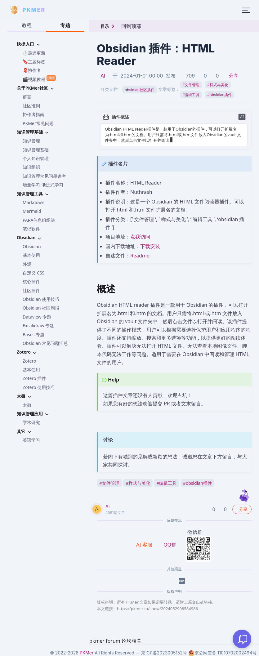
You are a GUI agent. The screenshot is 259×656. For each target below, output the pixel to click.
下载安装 (150, 246)
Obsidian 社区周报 (41, 308)
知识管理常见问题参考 (44, 176)
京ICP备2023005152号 (164, 652)
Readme (140, 255)
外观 (27, 264)
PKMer (86, 652)
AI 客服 (144, 544)
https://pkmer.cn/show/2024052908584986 (157, 608)
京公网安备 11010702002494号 (222, 653)
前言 (27, 97)
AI (102, 76)
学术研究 (31, 422)
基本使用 (31, 255)
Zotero (29, 361)
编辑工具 (191, 94)
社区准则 (31, 106)
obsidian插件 (219, 94)
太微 (27, 405)
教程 (27, 25)
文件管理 (191, 85)
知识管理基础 (36, 150)
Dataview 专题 (37, 317)
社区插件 (31, 290)
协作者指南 (33, 114)
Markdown (33, 202)
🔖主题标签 (34, 62)
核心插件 (31, 281)
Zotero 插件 (34, 378)
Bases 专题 (33, 334)
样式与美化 (217, 85)
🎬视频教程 (39, 78)
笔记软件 (31, 229)
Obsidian (32, 246)
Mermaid (32, 211)
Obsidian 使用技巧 (41, 299)
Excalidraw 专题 (38, 325)
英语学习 (31, 440)
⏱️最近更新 (34, 53)
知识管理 (31, 141)
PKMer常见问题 (38, 123)
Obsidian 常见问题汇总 (45, 343)
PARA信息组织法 (39, 220)
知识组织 (31, 167)
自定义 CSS (33, 273)
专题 (65, 25)
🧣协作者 (32, 70)
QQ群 (169, 544)
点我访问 (140, 236)
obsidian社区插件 (139, 89)
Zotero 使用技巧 (39, 387)
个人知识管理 (36, 158)
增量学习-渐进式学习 (43, 185)
